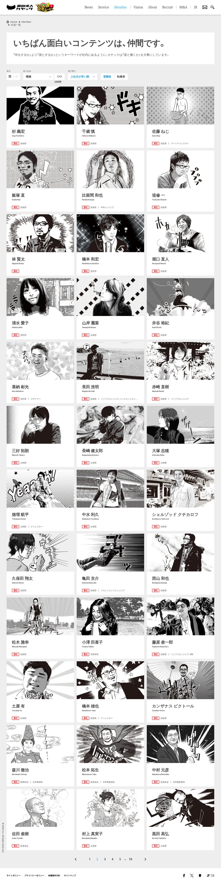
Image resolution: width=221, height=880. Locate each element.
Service (103, 7)
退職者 (107, 73)
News (89, 7)
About (152, 7)
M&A (183, 7)
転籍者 (121, 73)
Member (26, 21)
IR (195, 7)
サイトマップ (70, 872)
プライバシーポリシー (34, 872)
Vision (138, 7)
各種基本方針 (54, 872)
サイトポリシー (13, 872)
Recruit (167, 7)
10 (130, 856)
